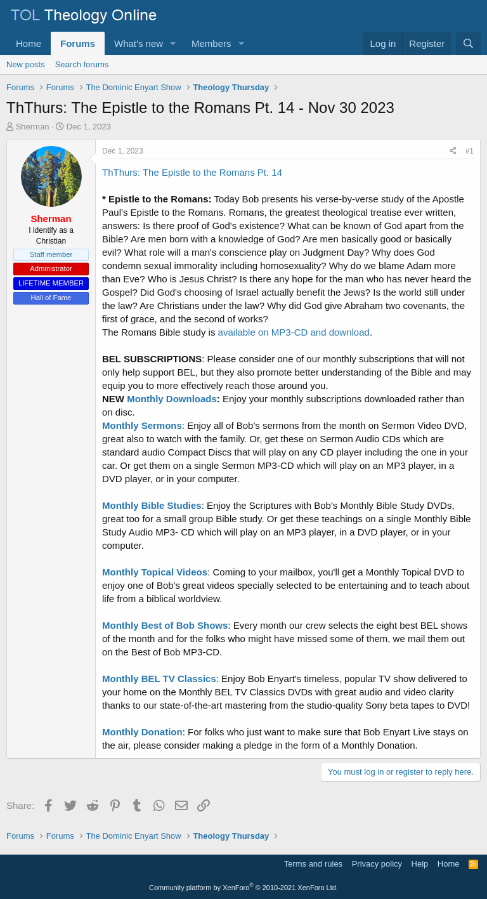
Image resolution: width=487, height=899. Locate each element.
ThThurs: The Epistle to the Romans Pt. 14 (192, 172)
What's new (138, 43)
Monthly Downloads (172, 398)
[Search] (468, 43)
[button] (173, 43)
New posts (25, 64)
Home (28, 43)
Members (211, 43)
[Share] (453, 151)
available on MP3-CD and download (294, 332)
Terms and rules (313, 864)
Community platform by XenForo (243, 887)
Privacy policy (377, 864)
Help (420, 864)
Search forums (82, 64)
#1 (469, 151)
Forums (77, 43)
